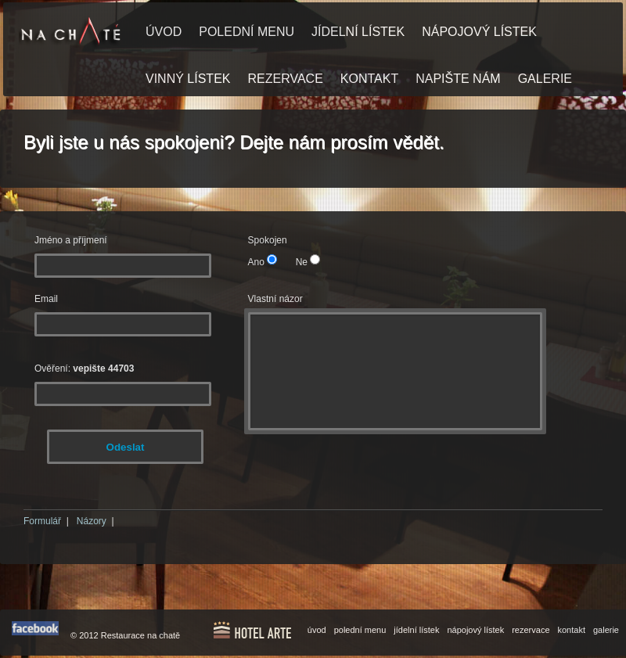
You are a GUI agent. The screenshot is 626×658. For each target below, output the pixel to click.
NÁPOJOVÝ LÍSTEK (479, 31)
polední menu (360, 630)
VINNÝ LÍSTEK (188, 78)
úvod (317, 630)
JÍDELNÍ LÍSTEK (358, 31)
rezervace (530, 630)
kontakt (571, 630)
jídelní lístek (416, 630)
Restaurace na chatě (141, 635)
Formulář (42, 521)
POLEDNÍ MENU (246, 31)
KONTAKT (369, 78)
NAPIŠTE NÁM (458, 78)
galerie (606, 630)
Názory (91, 521)
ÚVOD (164, 31)
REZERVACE (284, 78)
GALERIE (545, 78)
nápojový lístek (475, 630)
